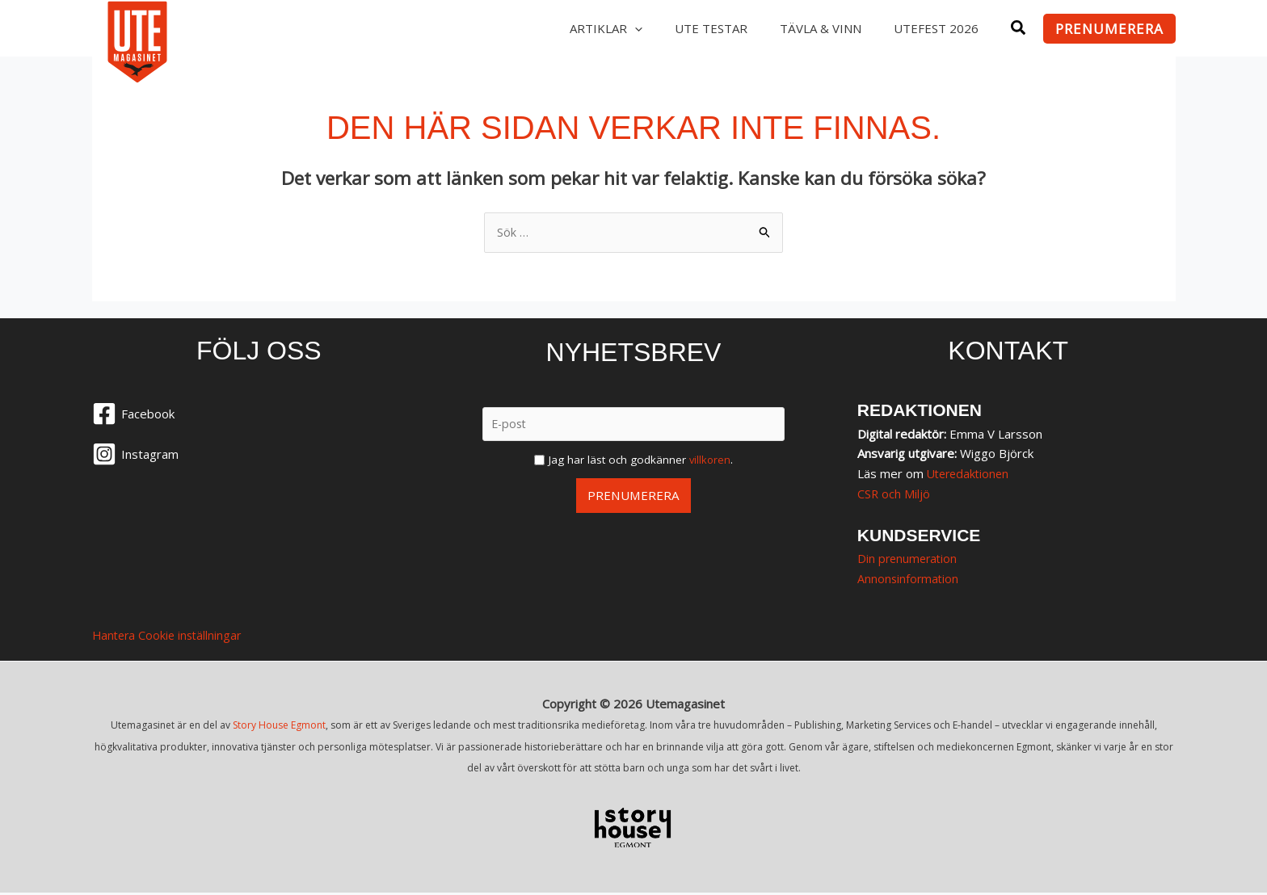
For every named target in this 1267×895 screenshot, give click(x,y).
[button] (1019, 29)
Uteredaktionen (970, 474)
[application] (621, 28)
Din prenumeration (909, 559)
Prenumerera (633, 496)
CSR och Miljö (894, 494)
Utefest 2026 (933, 28)
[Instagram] (259, 455)
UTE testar (696, 28)
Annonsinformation (909, 579)
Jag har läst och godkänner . (641, 460)
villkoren (709, 460)
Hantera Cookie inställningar (169, 636)
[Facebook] (259, 415)
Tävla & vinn (811, 28)
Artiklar (588, 28)
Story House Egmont (279, 726)
